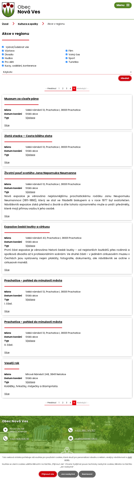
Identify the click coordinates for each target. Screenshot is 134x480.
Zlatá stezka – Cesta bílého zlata (28, 136)
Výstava (9, 50)
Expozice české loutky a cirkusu (27, 227)
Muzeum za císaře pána (21, 99)
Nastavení (87, 474)
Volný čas (74, 54)
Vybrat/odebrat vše (17, 47)
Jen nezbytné (68, 474)
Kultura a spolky (28, 23)
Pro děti (9, 62)
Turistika (73, 62)
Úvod (5, 23)
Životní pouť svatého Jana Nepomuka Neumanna (40, 173)
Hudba (9, 58)
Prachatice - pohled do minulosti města (33, 280)
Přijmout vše (48, 474)
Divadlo (9, 54)
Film (71, 50)
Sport (72, 58)
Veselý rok (11, 363)
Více (6, 125)
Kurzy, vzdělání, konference (20, 65)
